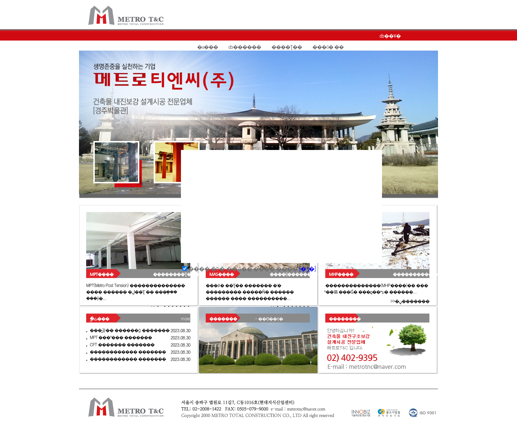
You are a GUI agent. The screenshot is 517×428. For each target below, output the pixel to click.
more (185, 318)
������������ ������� (128, 351)
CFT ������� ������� (122, 344)
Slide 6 (139, 196)
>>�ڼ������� (409, 301)
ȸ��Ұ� (390, 35)
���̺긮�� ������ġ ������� (129, 330)
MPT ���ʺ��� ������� (121, 337)
